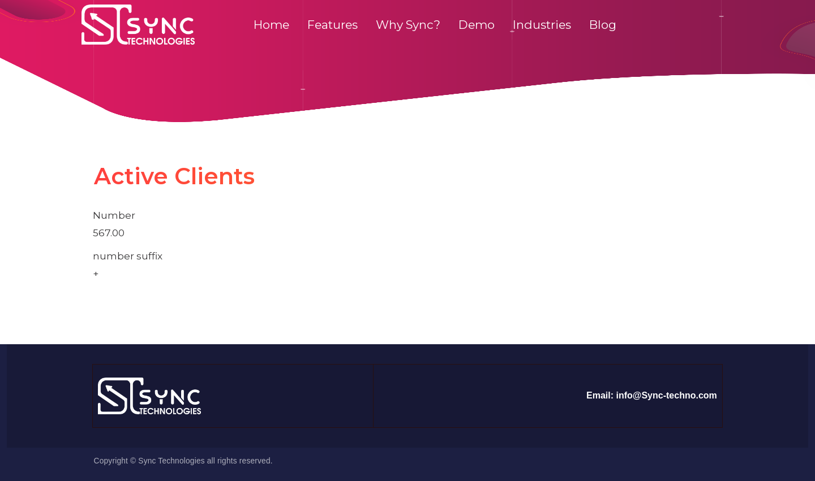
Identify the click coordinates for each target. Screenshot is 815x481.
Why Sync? (408, 25)
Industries (542, 25)
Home (271, 25)
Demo (476, 25)
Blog (602, 25)
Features (332, 25)
